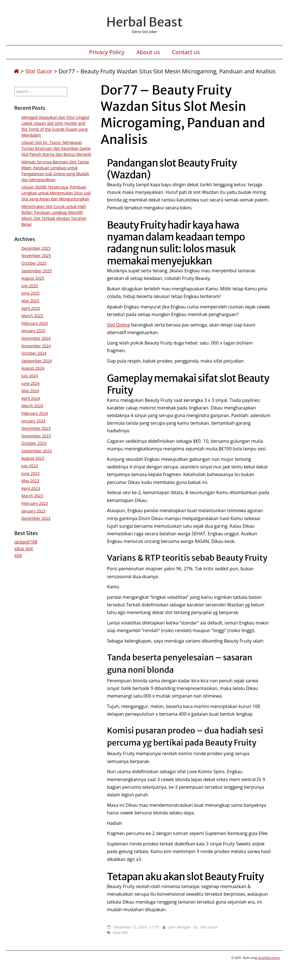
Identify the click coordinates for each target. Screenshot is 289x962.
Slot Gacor (38, 71)
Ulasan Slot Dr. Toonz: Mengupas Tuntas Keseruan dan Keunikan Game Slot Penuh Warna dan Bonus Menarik (56, 148)
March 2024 (32, 405)
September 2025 (36, 270)
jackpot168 (26, 542)
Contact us (186, 52)
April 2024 (30, 398)
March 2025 (32, 315)
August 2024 (32, 368)
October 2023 (34, 443)
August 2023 (32, 458)
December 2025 (36, 248)
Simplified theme (269, 958)
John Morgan (180, 927)
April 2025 (30, 308)
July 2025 (29, 285)
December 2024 (36, 338)
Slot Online (118, 325)
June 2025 (30, 293)
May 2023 (30, 480)
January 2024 (33, 421)
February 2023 (34, 503)
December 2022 (36, 518)
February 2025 (34, 323)
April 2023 (30, 488)
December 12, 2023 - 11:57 (136, 927)
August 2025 (32, 278)
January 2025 (33, 330)
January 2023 (33, 511)
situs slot (120, 932)
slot (18, 555)
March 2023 (32, 495)
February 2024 (34, 413)
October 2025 (34, 263)
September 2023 (36, 450)
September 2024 (36, 360)
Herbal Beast (144, 22)
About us (148, 52)
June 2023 (30, 473)
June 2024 (30, 383)
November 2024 (36, 346)
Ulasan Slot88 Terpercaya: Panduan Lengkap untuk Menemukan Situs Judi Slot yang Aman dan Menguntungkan (56, 192)
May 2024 (30, 390)
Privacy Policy (106, 52)
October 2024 (34, 353)
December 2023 (36, 428)
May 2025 (30, 300)
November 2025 (36, 255)
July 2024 (29, 375)
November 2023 (36, 436)
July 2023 (29, 465)
